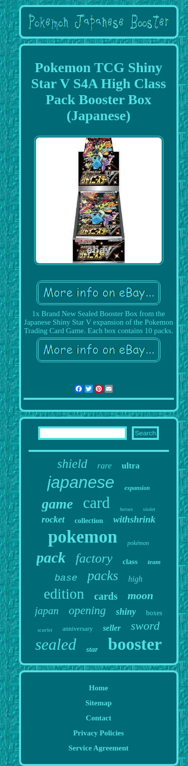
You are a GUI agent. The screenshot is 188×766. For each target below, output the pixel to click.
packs (102, 575)
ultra (131, 465)
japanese (80, 482)
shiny (126, 612)
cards (106, 596)
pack (51, 557)
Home (98, 688)
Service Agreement (98, 748)
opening (87, 610)
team (153, 562)
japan (47, 611)
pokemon (82, 537)
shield (72, 463)
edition (64, 594)
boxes (154, 613)
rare (104, 465)
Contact (98, 718)
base (66, 578)
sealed (55, 644)
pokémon (138, 543)
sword (145, 625)
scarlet (45, 630)
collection (89, 521)
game (57, 504)
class (129, 562)
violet (149, 509)
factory (94, 558)
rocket (53, 520)
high (135, 579)
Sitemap (98, 703)
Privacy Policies (98, 733)
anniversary (77, 628)
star (92, 649)
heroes (126, 509)
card (96, 503)
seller (112, 628)
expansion (137, 487)
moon (140, 595)
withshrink (134, 519)
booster (135, 644)
